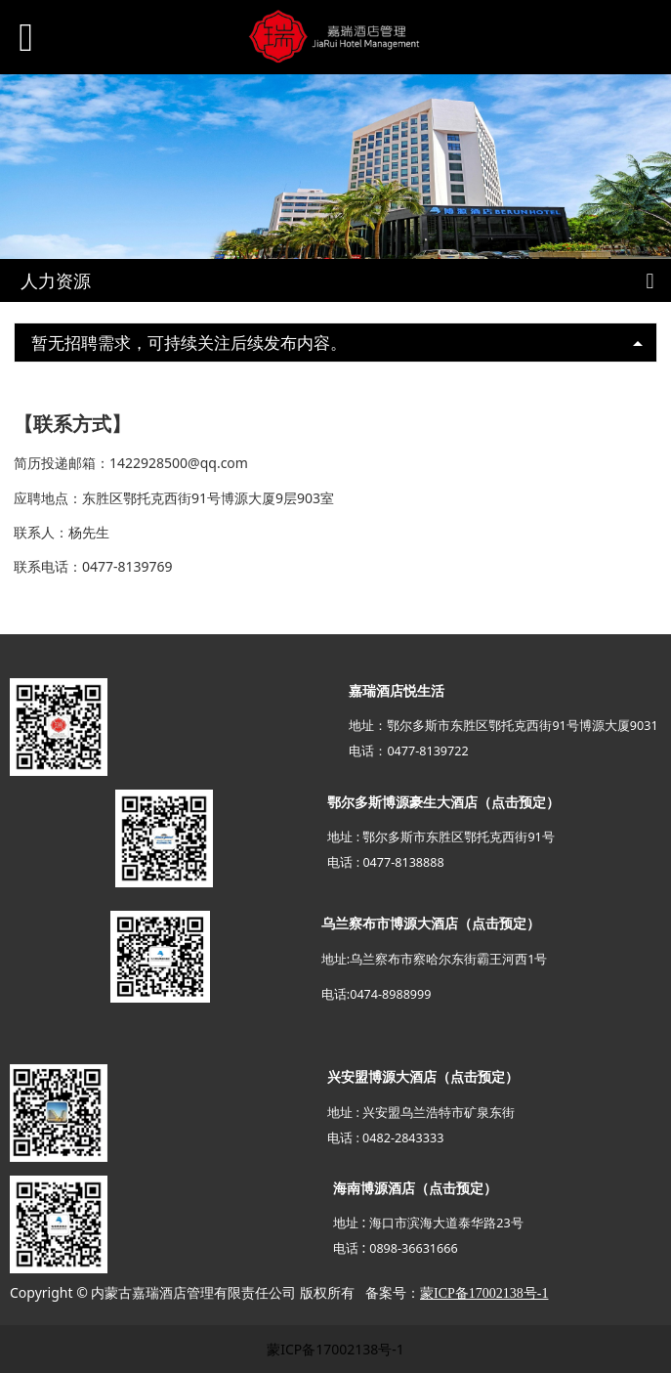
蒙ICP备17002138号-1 (335, 1349)
